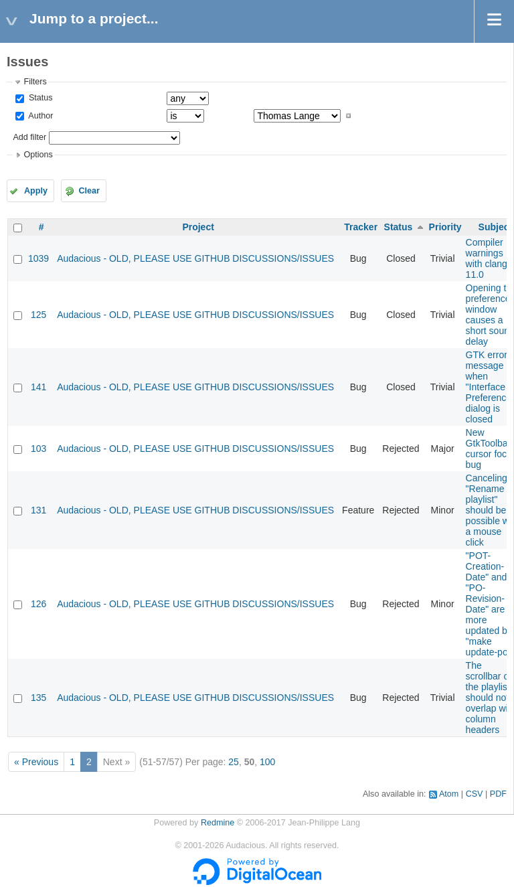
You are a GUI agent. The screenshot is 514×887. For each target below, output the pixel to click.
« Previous (36, 761)
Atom (448, 794)
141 (38, 387)
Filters (34, 81)
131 (38, 510)
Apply (36, 190)
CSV (474, 794)
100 (267, 761)
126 (38, 603)
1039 (38, 258)
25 (233, 761)
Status (39, 97)
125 (38, 314)
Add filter (29, 137)
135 (38, 697)
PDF (498, 794)
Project (197, 227)
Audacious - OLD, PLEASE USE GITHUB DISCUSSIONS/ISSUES (195, 258)
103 (38, 448)
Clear (89, 190)
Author (39, 115)
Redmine (217, 822)
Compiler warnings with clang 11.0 (486, 258)
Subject (496, 227)
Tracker (360, 227)
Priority (445, 227)
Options (37, 154)
